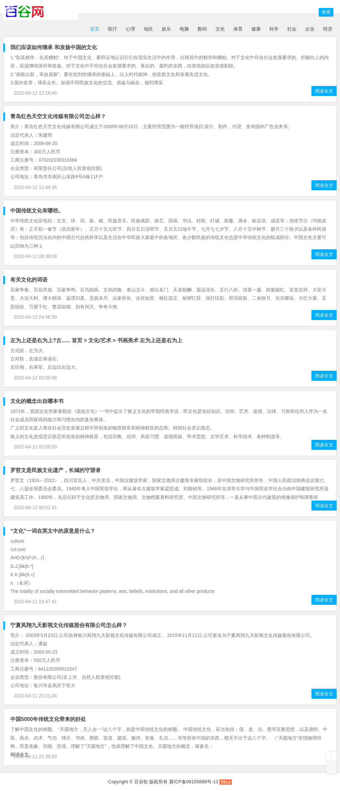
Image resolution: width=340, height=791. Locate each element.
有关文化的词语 (28, 279)
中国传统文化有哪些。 (36, 210)
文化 (220, 29)
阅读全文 (324, 91)
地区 (148, 29)
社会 (292, 29)
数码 (202, 29)
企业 (309, 29)
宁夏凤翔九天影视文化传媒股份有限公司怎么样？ (68, 625)
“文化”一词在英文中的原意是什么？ (52, 531)
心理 (130, 29)
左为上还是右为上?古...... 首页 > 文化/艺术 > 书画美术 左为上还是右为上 (96, 340)
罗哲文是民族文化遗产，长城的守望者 (55, 470)
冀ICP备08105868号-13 (193, 781)
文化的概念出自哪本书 (36, 401)
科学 (274, 29)
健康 (256, 29)
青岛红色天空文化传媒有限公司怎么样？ (58, 116)
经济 (327, 29)
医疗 (112, 29)
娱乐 (166, 29)
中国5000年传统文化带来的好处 (48, 719)
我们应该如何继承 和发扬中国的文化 (53, 47)
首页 (94, 29)
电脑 (184, 29)
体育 (238, 29)
